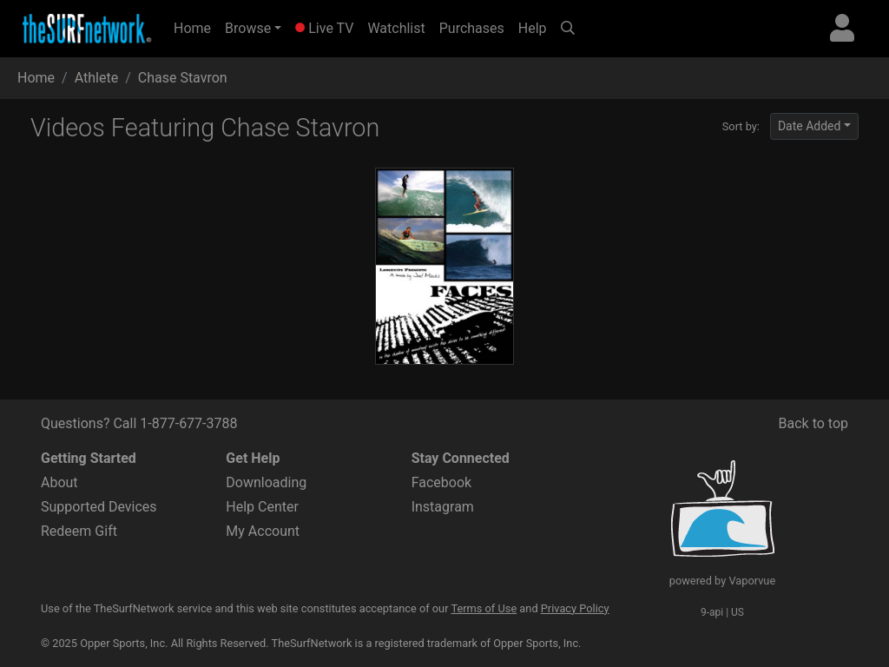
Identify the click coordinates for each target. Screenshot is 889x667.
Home (196, 26)
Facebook (441, 482)
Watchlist (396, 28)
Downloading (266, 482)
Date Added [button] (809, 126)
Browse (248, 28)
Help (532, 28)
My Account (263, 531)
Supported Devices (99, 507)
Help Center (262, 507)
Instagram (443, 507)
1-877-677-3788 (188, 423)
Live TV (324, 28)
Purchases (471, 28)
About (59, 482)
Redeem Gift (79, 531)
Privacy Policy (575, 608)
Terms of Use (484, 608)
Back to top (813, 423)
